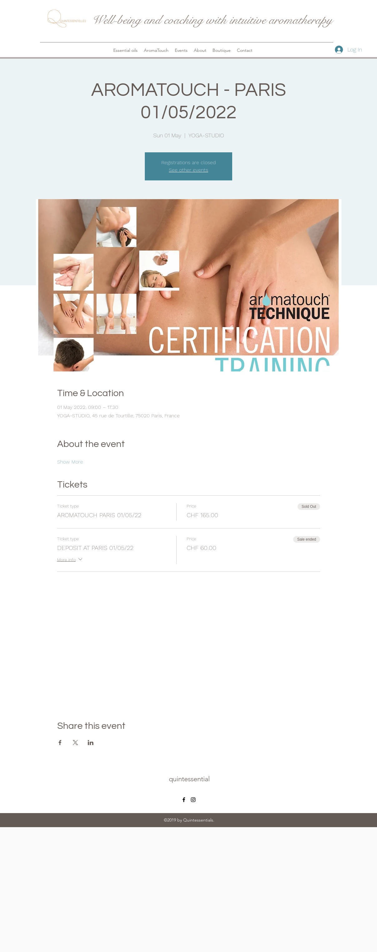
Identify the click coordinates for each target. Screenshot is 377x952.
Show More (70, 462)
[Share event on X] (75, 742)
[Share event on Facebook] (60, 742)
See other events (188, 170)
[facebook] (184, 800)
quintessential (189, 779)
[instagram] (193, 800)
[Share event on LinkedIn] (91, 742)
